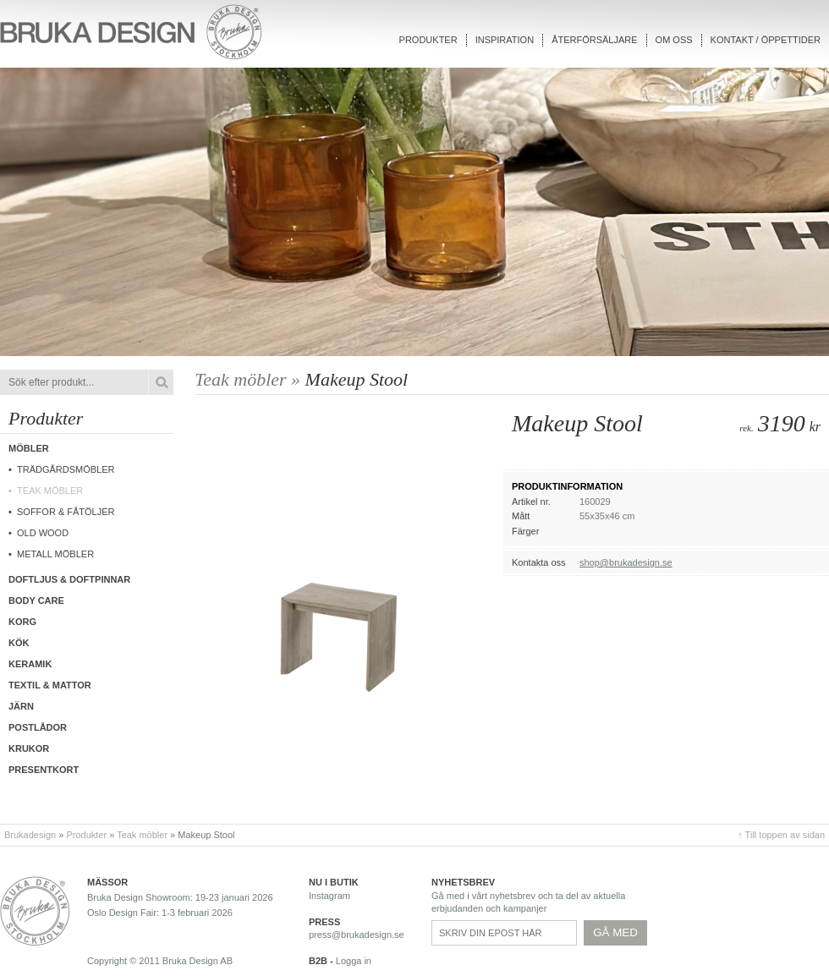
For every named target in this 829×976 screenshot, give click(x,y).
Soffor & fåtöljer (66, 512)
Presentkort (43, 770)
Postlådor (37, 727)
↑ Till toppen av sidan (781, 835)
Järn (21, 706)
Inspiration (504, 40)
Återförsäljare (594, 40)
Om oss (674, 40)
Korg (22, 622)
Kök (18, 643)
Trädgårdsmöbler (66, 469)
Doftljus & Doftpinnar (69, 579)
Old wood (43, 533)
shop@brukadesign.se (626, 562)
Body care (36, 600)
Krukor (28, 748)
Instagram (329, 896)
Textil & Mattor (49, 685)
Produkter (428, 40)
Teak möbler (50, 490)
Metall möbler (55, 554)
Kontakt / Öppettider (766, 40)
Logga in (353, 961)
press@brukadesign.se (356, 934)
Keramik (30, 664)
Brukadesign (30, 835)
